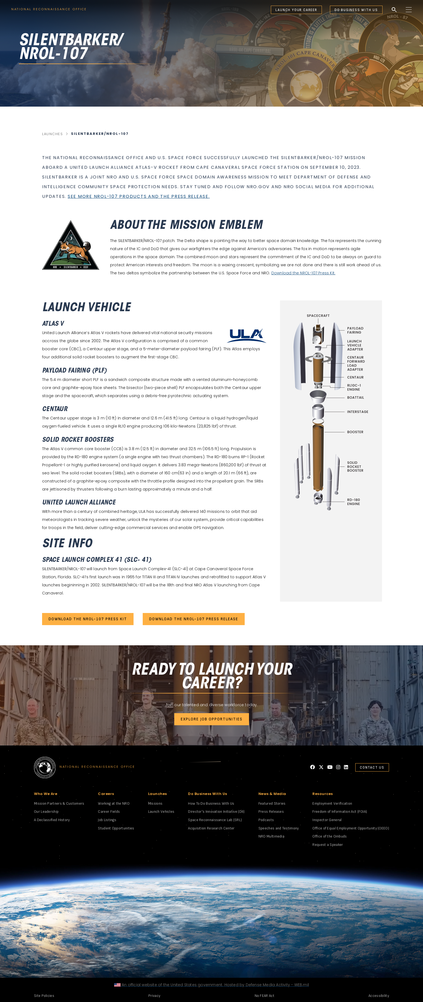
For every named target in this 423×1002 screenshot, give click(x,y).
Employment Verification (332, 803)
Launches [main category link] (52, 134)
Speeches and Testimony (278, 828)
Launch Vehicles (161, 811)
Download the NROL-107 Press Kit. (303, 273)
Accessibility (379, 995)
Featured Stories (272, 803)
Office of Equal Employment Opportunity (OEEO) (350, 828)
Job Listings (107, 820)
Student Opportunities (116, 828)
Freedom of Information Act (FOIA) (339, 811)
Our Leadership (46, 811)
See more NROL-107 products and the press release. (139, 196)
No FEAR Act (264, 995)
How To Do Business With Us (211, 803)
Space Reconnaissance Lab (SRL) (215, 820)
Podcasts (266, 820)
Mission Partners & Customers (59, 803)
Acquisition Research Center (211, 828)
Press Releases (271, 811)
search (394, 9)
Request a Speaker (327, 844)
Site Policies (44, 995)
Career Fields (109, 811)
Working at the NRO (113, 803)
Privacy (154, 995)
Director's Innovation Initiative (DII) (216, 811)
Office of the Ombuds (329, 836)
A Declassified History (52, 820)
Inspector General (327, 820)
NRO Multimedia (271, 836)
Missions (155, 803)
